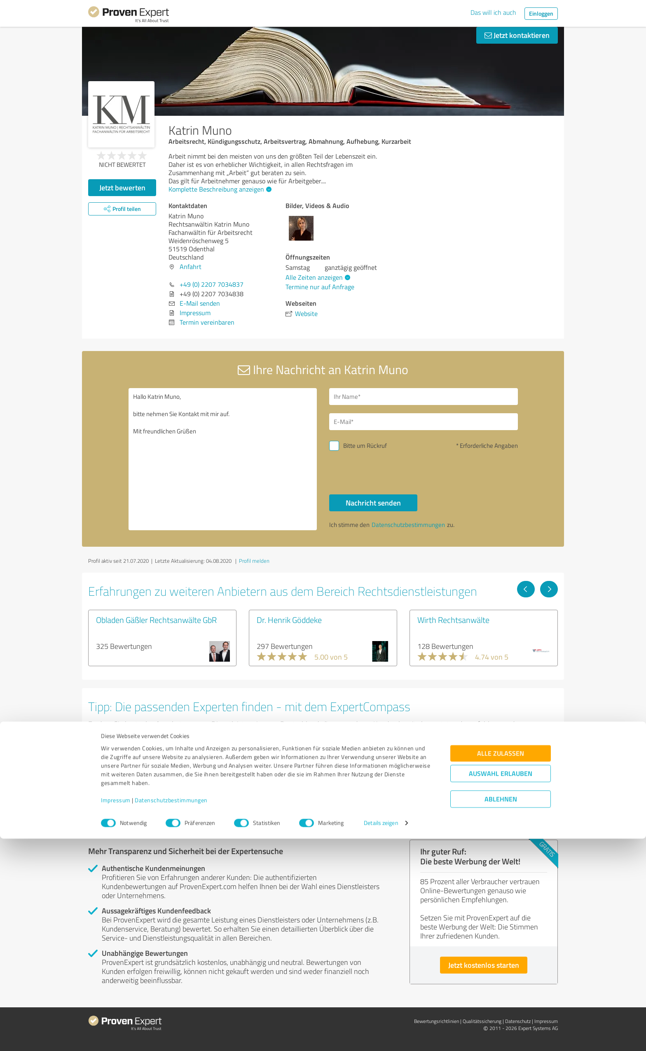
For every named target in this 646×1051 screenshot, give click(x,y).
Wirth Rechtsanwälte (453, 619)
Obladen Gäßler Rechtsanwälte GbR (156, 619)
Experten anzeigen (133, 796)
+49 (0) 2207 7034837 (211, 284)
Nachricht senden (373, 502)
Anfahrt (190, 266)
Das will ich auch (493, 12)
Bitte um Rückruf (365, 445)
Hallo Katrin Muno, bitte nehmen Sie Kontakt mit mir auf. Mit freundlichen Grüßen (223, 459)
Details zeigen (381, 1035)
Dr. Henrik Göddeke (289, 619)
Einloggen (541, 13)
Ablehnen (501, 1011)
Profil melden (254, 560)
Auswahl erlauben (500, 986)
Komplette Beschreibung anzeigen (219, 189)
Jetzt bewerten (122, 187)
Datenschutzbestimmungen (171, 1012)
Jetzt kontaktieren (517, 35)
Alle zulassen (500, 966)
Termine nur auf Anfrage (320, 286)
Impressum (116, 1012)
